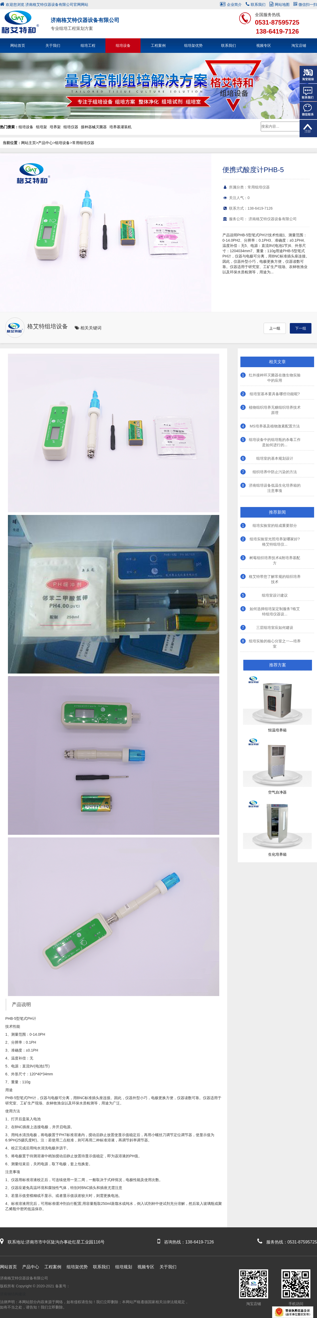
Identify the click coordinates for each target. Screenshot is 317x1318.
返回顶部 (308, 128)
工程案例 (158, 45)
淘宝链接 (308, 74)
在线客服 (308, 92)
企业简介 (231, 4)
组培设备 (123, 45)
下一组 (300, 328)
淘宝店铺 (298, 45)
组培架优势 (193, 45)
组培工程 (88, 45)
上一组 (274, 328)
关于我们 (52, 45)
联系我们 (255, 4)
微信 (308, 110)
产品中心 (45, 143)
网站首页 (17, 45)
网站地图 (279, 4)
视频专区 (263, 45)
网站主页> (29, 143)
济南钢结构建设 (13, 1294)
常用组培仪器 (83, 143)
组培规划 (123, 1267)
